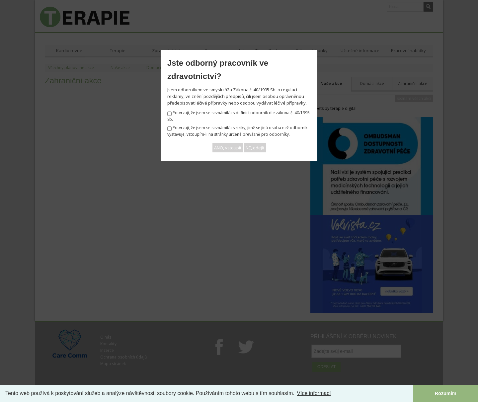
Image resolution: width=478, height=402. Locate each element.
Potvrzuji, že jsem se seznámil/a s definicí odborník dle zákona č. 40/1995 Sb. (238, 116)
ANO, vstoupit (227, 148)
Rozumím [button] (445, 393)
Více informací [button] (314, 393)
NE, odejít (255, 148)
